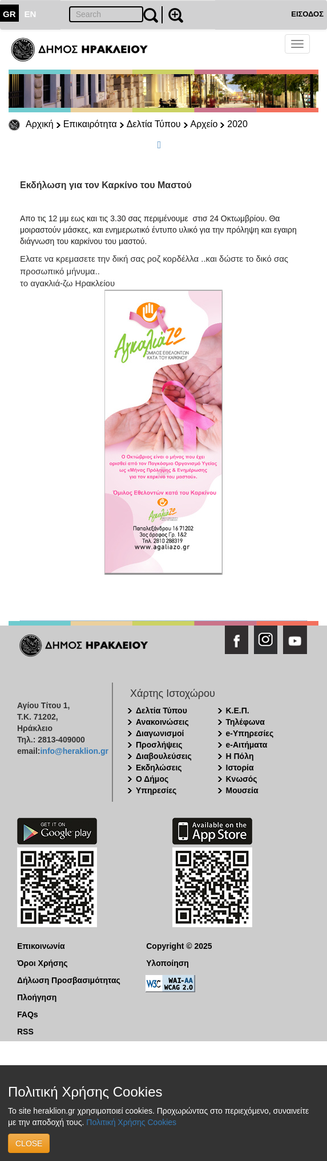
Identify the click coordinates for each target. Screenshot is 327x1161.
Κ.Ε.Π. (237, 710)
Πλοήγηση (36, 997)
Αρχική (40, 124)
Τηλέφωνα (245, 721)
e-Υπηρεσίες (250, 733)
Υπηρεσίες (156, 790)
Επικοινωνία (41, 946)
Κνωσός (241, 779)
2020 (237, 124)
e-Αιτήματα (247, 744)
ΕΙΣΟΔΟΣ (307, 14)
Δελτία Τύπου (154, 124)
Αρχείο (204, 124)
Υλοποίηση (167, 963)
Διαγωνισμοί (160, 733)
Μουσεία (242, 790)
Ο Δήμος (152, 779)
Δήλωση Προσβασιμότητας (68, 980)
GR (9, 14)
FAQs (27, 1014)
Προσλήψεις (159, 744)
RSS (25, 1031)
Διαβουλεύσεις (164, 756)
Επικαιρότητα (90, 124)
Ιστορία (240, 767)
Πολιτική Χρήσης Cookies (131, 1122)
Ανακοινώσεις (162, 721)
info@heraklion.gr (74, 751)
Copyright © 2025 (179, 946)
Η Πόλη (240, 756)
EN (31, 14)
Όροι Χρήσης (42, 963)
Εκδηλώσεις (159, 767)
